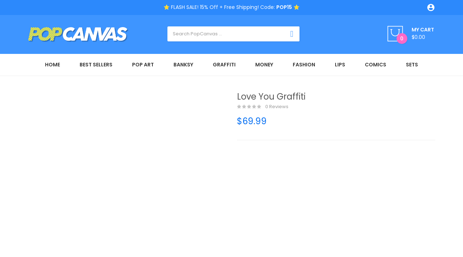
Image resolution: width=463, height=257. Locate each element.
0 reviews (262, 107)
